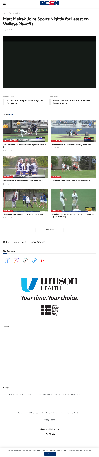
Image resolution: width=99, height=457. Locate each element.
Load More (49, 230)
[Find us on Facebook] (43, 434)
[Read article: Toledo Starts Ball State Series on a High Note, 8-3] (73, 131)
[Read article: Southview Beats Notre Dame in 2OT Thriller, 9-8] (73, 167)
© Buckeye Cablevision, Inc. (49, 429)
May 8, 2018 (7, 30)
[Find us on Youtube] (53, 434)
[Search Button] (94, 4)
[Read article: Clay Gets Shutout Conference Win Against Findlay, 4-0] (25, 131)
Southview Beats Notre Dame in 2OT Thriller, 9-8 (70, 181)
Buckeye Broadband (42, 413)
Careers (55, 413)
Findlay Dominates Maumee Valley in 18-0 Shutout (23, 214)
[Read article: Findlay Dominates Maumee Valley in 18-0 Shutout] (25, 200)
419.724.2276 (49, 420)
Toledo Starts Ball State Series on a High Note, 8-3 (71, 144)
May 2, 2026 (7, 150)
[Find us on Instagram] (47, 434)
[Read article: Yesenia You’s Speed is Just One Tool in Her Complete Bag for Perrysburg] (73, 200)
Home (5, 13)
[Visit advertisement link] (49, 294)
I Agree (50, 454)
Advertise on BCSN (25, 413)
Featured (8, 177)
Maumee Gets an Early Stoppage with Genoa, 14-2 (23, 181)
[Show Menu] (4, 4)
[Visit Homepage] (49, 3)
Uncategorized (10, 141)
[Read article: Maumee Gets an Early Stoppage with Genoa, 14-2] (25, 167)
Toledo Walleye (14, 13)
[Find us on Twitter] (50, 434)
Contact (77, 413)
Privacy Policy (66, 413)
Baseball (56, 141)
